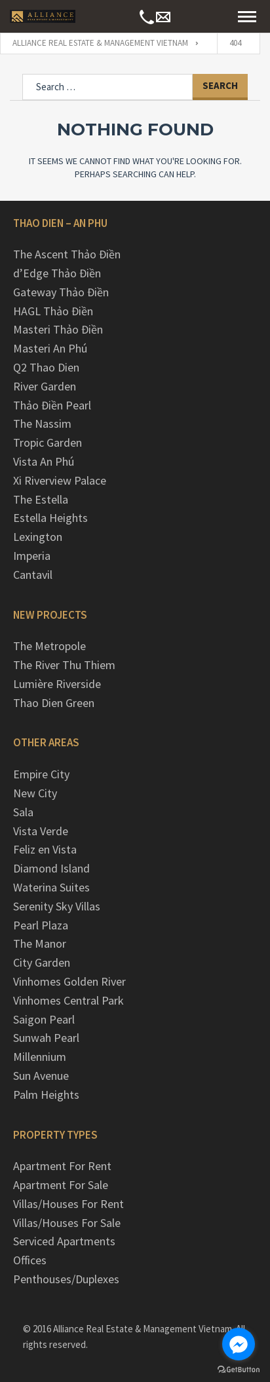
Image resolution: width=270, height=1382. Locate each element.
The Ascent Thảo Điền (67, 254)
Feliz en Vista (45, 849)
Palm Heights (46, 1094)
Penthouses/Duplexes (66, 1279)
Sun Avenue (41, 1075)
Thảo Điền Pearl (52, 405)
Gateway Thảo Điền (61, 292)
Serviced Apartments (64, 1241)
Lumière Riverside (57, 683)
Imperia (31, 555)
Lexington (37, 536)
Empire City (41, 774)
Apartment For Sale (60, 1184)
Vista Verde (40, 830)
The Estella (40, 499)
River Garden (44, 386)
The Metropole (49, 645)
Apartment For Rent (62, 1165)
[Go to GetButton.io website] (239, 1369)
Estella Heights (50, 517)
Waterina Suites (51, 887)
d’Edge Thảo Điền (57, 273)
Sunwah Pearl (46, 1037)
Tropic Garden (47, 442)
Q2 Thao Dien (46, 367)
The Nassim (42, 423)
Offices (30, 1260)
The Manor (39, 943)
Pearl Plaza (40, 925)
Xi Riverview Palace (59, 480)
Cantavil (32, 574)
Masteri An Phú (50, 348)
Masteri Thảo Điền (58, 329)
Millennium (39, 1056)
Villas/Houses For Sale (67, 1222)
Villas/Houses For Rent (68, 1203)
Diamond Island (51, 868)
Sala (23, 812)
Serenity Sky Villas (56, 906)
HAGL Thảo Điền (53, 311)
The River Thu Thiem (64, 664)
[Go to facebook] (238, 1344)
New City (35, 793)
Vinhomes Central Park (68, 1000)
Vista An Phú (43, 461)
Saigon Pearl (44, 1019)
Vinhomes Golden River (69, 981)
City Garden (41, 962)
